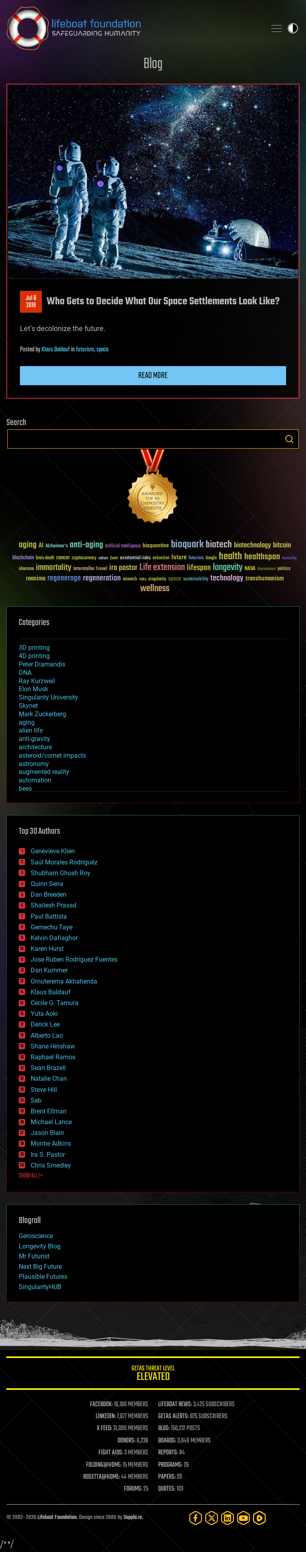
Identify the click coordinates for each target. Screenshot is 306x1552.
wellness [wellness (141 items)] (154, 589)
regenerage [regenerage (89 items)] (64, 578)
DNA (25, 672)
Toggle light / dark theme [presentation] (293, 28)
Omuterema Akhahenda (64, 981)
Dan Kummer (49, 970)
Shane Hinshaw (53, 1046)
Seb (36, 1100)
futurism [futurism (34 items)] (196, 558)
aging (27, 722)
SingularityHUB (40, 1287)
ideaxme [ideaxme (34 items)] (26, 569)
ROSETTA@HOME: (101, 1477)
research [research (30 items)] (130, 579)
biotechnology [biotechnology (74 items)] (252, 545)
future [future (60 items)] (178, 557)
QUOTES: (166, 1489)
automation (35, 780)
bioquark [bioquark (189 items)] (187, 545)
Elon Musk (33, 689)
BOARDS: (167, 1441)
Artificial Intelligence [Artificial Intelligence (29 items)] (123, 546)
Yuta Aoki (44, 1013)
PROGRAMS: (170, 1465)
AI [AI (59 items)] (41, 546)
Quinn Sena (47, 884)
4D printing (34, 656)
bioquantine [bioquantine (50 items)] (156, 545)
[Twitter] (211, 1518)
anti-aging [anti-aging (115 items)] (86, 545)
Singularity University (48, 697)
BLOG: (164, 1428)
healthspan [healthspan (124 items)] (262, 557)
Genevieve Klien (53, 851)
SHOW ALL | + (31, 1176)
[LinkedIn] (227, 1518)
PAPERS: (167, 1477)
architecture (35, 747)
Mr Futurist (34, 1256)
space (102, 350)
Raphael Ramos (53, 1057)
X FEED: (104, 1428)
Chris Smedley (51, 1165)
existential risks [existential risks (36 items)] (135, 558)
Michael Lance (51, 1122)
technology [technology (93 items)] (226, 578)
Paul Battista (49, 916)
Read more (153, 375)
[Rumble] (259, 1518)
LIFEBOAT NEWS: (175, 1404)
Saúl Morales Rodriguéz (64, 862)
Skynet (28, 705)
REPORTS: (168, 1453)
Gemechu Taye (52, 927)
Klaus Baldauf (55, 350)
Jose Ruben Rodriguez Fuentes (74, 959)
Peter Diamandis (42, 664)
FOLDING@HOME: (104, 1465)
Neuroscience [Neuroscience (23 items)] (266, 569)
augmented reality (44, 772)
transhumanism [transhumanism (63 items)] (264, 578)
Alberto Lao (47, 1035)
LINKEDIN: (106, 1416)
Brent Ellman (49, 1111)
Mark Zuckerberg (42, 714)
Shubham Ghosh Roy (60, 873)
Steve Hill (44, 1089)
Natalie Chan (49, 1078)
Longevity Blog (40, 1246)
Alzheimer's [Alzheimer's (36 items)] (56, 546)
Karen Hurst (47, 948)
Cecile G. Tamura (54, 1003)
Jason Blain (47, 1133)
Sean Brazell (48, 1068)
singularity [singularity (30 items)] (157, 579)
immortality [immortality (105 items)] (53, 567)
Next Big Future (40, 1266)
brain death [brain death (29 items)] (45, 558)
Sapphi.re (133, 1517)
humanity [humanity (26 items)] (289, 558)
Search (289, 439)
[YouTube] (243, 1518)
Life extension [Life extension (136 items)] (162, 567)
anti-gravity (34, 739)
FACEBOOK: (101, 1404)
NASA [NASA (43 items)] (250, 569)
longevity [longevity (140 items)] (228, 567)
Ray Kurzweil (37, 681)
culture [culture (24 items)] (103, 558)
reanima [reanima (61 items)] (35, 578)
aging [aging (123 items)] (28, 545)
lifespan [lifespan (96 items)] (199, 567)
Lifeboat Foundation (56, 1517)
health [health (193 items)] (230, 556)
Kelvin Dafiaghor (54, 938)
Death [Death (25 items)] (114, 558)
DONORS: (126, 1441)
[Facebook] (195, 1518)
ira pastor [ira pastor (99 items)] (123, 567)
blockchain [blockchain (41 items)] (23, 558)
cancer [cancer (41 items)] (63, 558)
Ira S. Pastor (48, 1154)
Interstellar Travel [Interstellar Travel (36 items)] (90, 569)
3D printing (34, 647)
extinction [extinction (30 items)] (161, 558)
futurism (85, 350)
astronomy (34, 764)
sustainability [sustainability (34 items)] (195, 579)
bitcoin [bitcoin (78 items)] (282, 545)
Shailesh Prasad (53, 905)
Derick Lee (45, 1024)
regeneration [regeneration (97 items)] (102, 578)
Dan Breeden (49, 894)
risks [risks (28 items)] (142, 579)
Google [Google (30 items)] (211, 558)
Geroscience (36, 1236)
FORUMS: (133, 1489)
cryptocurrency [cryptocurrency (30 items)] (84, 558)
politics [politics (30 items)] (284, 569)
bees (25, 788)
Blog (153, 64)
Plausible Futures (43, 1276)
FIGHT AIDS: (110, 1453)
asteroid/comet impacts (52, 755)
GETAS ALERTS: (173, 1416)
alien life (31, 730)
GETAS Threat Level (153, 1374)
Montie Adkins (51, 1143)
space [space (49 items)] (174, 578)
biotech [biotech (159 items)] (219, 544)
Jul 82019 (31, 302)
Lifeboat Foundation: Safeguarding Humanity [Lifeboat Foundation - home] (133, 28)
